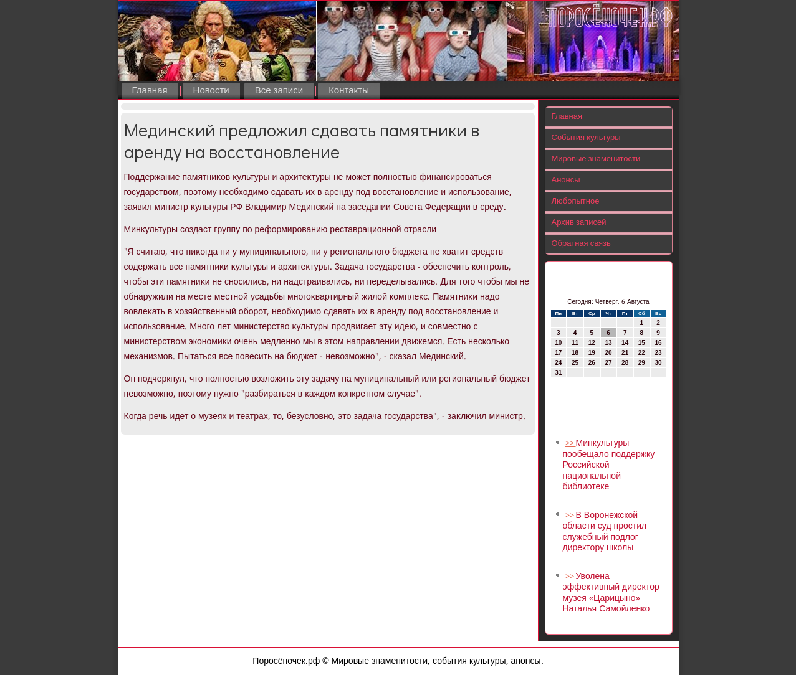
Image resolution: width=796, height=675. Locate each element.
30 (658, 362)
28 (624, 362)
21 (624, 352)
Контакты (348, 91)
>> (570, 444)
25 (575, 362)
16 (658, 342)
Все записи (279, 91)
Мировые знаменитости (596, 159)
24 (558, 362)
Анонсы (566, 180)
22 (641, 352)
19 (591, 352)
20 (608, 352)
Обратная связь (581, 244)
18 (575, 352)
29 (641, 362)
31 (558, 372)
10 (558, 342)
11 (575, 342)
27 (608, 362)
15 (641, 342)
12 (591, 342)
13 (608, 342)
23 (658, 352)
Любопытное (576, 201)
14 (624, 342)
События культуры (586, 138)
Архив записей (579, 222)
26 (591, 362)
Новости (211, 91)
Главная (150, 91)
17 (558, 352)
